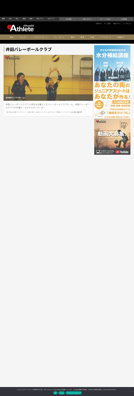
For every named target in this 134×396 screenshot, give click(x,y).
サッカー (23, 25)
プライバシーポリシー (74, 393)
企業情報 (124, 7)
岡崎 (34, 2)
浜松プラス (44, 2)
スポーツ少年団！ (105, 7)
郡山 (19, 2)
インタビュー (126, 11)
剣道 (92, 25)
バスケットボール (40, 25)
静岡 (3, 2)
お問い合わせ (87, 7)
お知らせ (93, 11)
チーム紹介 (104, 11)
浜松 (11, 2)
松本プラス (57, 2)
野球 (11, 25)
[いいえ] (131, 391)
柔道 (82, 25)
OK (55, 393)
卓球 (72, 25)
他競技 (120, 25)
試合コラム (114, 11)
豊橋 (26, 2)
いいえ (62, 393)
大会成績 (68, 7)
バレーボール (59, 25)
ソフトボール (105, 25)
